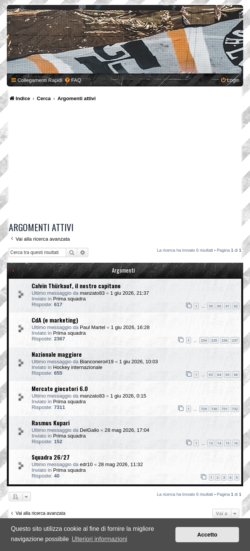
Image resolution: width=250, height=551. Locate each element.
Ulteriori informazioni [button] (99, 539)
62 (236, 305)
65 (227, 374)
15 (227, 443)
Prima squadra (69, 299)
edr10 (86, 464)
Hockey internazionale (77, 367)
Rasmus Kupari (51, 422)
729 (204, 408)
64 (219, 374)
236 (224, 340)
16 (236, 443)
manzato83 (92, 293)
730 (214, 408)
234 (204, 340)
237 (235, 340)
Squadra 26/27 (51, 457)
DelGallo (89, 430)
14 (219, 443)
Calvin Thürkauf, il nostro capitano (76, 285)
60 (219, 305)
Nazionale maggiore (57, 354)
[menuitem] (72, 80)
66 (236, 374)
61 (227, 305)
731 (224, 408)
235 (214, 340)
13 (211, 443)
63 (211, 374)
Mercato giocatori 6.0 (60, 388)
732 (235, 408)
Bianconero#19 (97, 361)
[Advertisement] (125, 163)
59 (211, 305)
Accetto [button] (207, 535)
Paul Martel (92, 327)
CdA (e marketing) (55, 319)
